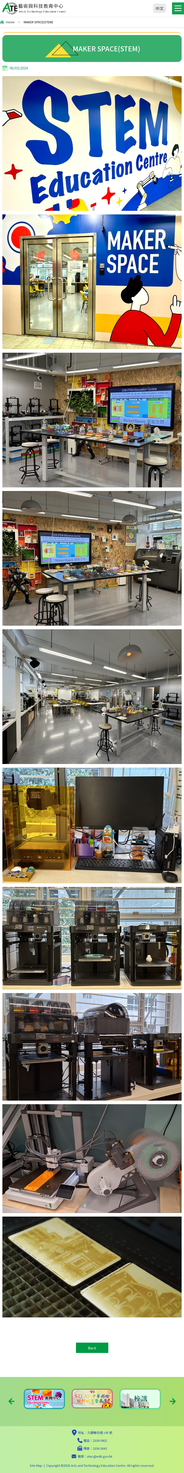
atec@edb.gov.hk (99, 1456)
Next (173, 1401)
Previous (11, 1401)
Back (92, 1347)
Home (10, 22)
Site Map (36, 1465)
